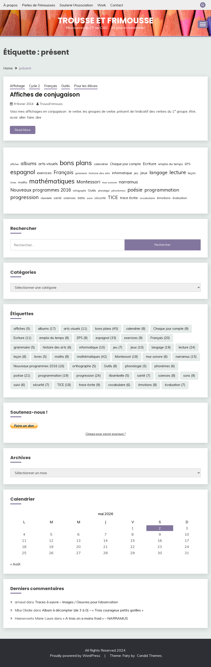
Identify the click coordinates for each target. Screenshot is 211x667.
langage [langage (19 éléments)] (158, 172)
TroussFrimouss (51, 104)
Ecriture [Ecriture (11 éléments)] (149, 163)
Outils (65, 86)
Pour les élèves (86, 86)
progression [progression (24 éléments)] (24, 197)
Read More (23, 130)
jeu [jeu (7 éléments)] (136, 173)
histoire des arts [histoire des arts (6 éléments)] (99, 173)
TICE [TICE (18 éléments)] (113, 197)
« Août (15, 564)
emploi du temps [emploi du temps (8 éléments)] (170, 164)
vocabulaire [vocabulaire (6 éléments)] (147, 198)
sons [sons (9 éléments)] (81, 198)
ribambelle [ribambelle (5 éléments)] (46, 198)
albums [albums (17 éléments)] (28, 163)
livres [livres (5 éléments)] (13, 182)
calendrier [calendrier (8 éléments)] (101, 164)
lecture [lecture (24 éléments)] (177, 172)
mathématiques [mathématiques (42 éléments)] (52, 181)
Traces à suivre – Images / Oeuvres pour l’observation (76, 602)
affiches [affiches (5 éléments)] (14, 164)
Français (50, 86)
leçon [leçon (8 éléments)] (192, 173)
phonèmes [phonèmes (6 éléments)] (118, 190)
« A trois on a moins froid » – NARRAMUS (95, 618)
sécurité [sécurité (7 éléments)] (100, 198)
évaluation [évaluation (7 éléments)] (180, 198)
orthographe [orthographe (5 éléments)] (79, 190)
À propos (10, 5)
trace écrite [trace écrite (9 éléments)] (129, 198)
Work (101, 5)
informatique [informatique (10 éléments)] (122, 173)
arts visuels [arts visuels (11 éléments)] (48, 163)
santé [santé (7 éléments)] (58, 198)
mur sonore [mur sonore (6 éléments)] (109, 182)
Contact (116, 5)
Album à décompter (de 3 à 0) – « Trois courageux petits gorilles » (92, 610)
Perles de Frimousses (38, 5)
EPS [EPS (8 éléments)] (188, 164)
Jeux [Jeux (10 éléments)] (143, 173)
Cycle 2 (34, 86)
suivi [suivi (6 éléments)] (90, 198)
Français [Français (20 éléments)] (63, 172)
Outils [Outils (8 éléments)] (92, 190)
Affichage (17, 86)
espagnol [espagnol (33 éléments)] (22, 172)
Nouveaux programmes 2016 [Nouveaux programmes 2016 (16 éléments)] (40, 190)
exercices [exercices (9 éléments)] (44, 173)
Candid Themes (149, 655)
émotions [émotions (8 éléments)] (164, 198)
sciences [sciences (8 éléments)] (70, 198)
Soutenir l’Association (76, 5)
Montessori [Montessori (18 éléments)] (88, 181)
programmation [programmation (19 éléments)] (161, 190)
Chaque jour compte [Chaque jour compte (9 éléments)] (125, 164)
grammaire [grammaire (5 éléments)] (81, 173)
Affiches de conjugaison (45, 95)
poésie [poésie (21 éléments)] (134, 189)
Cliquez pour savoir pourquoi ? (105, 434)
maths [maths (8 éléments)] (22, 182)
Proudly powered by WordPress (75, 655)
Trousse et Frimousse (105, 20)
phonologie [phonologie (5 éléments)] (103, 190)
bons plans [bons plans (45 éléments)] (76, 163)
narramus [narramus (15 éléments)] (128, 181)
